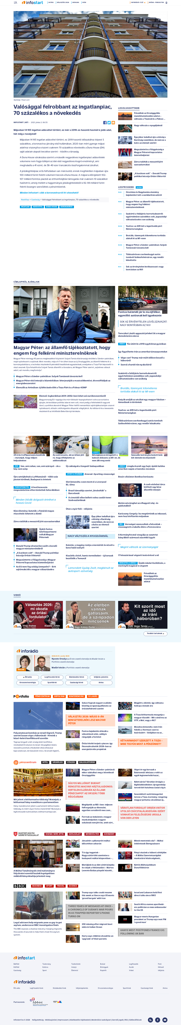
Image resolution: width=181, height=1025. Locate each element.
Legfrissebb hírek (36, 988)
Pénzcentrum (42, 697)
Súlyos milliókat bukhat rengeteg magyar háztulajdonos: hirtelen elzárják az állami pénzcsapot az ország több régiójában (90, 790)
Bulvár (102, 964)
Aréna (165, 988)
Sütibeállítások (135, 1020)
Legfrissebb (133, 964)
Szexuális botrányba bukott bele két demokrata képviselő (147, 456)
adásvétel (38, 207)
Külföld (16, 967)
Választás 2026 (63, 8)
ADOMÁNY (109, 834)
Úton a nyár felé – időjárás (79, 509)
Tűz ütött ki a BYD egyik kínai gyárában (146, 344)
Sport (49, 886)
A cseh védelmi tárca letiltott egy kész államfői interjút (154, 487)
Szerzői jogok (117, 1020)
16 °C (164, 2)
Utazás (71, 763)
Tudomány (46, 964)
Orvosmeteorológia (105, 988)
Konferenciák (76, 697)
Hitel (45, 763)
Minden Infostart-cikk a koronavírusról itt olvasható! (49, 193)
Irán (85, 8)
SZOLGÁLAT (75, 834)
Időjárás (161, 971)
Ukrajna (76, 8)
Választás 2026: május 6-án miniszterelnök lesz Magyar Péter (87, 720)
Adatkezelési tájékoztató (80, 1020)
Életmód (74, 971)
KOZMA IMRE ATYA (55, 834)
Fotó (160, 964)
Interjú (74, 967)
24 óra (51, 8)
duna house (51, 207)
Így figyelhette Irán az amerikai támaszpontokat (142, 352)
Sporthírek (127, 988)
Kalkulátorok (87, 763)
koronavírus (67, 207)
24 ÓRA (139, 188)
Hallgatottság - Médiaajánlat (44, 1020)
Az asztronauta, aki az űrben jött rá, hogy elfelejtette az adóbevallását (68, 458)
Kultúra (45, 967)
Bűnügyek (104, 967)
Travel (60, 886)
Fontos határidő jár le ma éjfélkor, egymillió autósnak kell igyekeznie (140, 314)
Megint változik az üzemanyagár (139, 547)
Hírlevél (161, 967)
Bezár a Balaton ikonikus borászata (135, 477)
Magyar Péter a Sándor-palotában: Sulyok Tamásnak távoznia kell (49, 377)
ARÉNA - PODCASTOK (156, 8)
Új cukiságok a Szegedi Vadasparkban (85, 466)
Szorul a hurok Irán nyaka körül (136, 365)
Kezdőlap (25, 200)
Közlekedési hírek (59, 988)
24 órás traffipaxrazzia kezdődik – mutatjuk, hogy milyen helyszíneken (29, 458)
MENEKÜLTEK (92, 834)
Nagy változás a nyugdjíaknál (88, 536)
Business (37, 886)
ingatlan (25, 207)
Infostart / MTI (21, 123)
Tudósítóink (75, 964)
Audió (131, 967)
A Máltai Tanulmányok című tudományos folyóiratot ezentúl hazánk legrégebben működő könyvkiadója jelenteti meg (34, 874)
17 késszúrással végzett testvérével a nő (138, 555)
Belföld (16, 964)
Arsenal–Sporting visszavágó (100, 474)
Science (73, 886)
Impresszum (63, 1020)
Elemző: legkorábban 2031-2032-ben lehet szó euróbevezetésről (72, 396)
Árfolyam (59, 697)
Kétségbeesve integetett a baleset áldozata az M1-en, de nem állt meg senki (106, 458)
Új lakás (92, 697)
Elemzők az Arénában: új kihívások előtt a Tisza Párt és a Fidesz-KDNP (51, 388)
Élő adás (28, 677)
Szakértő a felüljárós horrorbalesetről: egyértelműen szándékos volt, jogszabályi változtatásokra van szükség (139, 376)
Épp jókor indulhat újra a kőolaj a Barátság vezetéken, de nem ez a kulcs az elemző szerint (103, 522)
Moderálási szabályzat (101, 1020)
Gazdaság (35, 200)
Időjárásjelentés (82, 988)
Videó (131, 971)
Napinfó (103, 971)
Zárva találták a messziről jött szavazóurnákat (37, 522)
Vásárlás (58, 763)
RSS (126, 1020)
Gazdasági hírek (147, 988)
